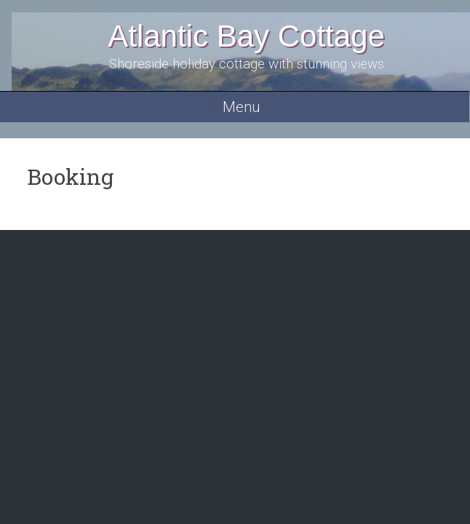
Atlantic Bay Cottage (246, 36)
